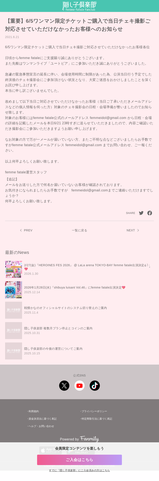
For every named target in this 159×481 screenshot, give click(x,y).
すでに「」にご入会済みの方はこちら (79, 470)
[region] (79, 310)
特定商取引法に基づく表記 (97, 418)
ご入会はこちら (79, 460)
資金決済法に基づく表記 (43, 418)
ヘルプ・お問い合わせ (41, 426)
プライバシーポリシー (94, 411)
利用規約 (34, 411)
